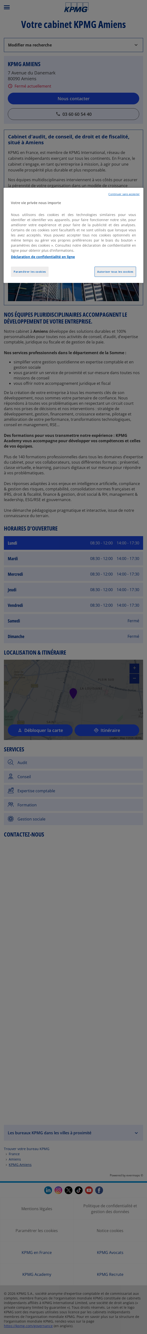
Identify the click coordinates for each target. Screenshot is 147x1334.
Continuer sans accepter (123, 194)
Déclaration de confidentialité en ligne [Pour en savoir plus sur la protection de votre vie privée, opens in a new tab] (43, 256)
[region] (73, 235)
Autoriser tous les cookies (115, 271)
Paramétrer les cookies (30, 271)
